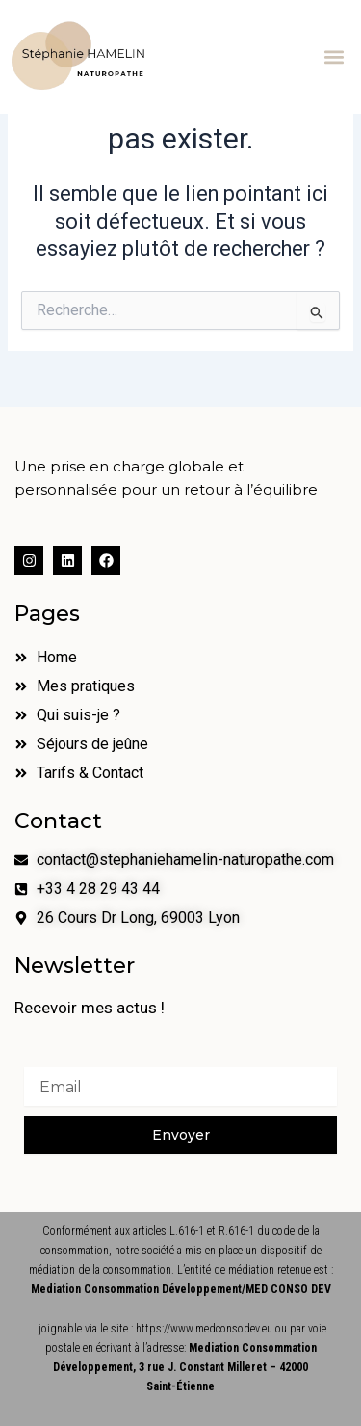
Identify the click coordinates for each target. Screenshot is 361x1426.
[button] (334, 56)
